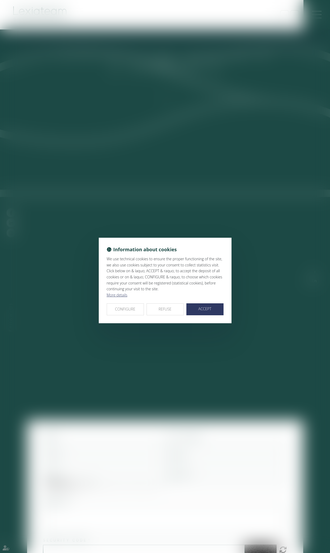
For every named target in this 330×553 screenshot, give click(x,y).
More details (117, 294)
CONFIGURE (125, 309)
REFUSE (165, 309)
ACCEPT (204, 308)
